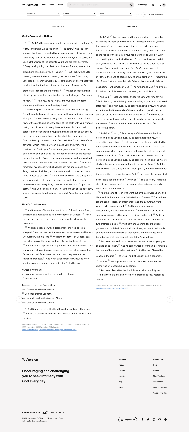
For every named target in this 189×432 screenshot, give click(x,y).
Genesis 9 (43, 13)
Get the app (142, 5)
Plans (52, 5)
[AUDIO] (137, 15)
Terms (61, 418)
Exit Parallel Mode (155, 15)
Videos (60, 5)
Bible (44, 5)
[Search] (97, 5)
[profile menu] (162, 4)
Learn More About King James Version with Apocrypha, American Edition (49, 330)
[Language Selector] (153, 4)
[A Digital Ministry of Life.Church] (94, 411)
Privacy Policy (52, 418)
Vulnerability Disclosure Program (34, 421)
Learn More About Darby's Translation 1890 (111, 288)
